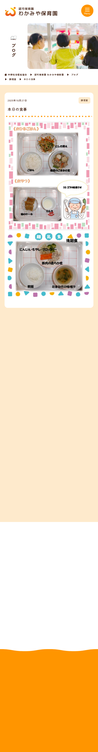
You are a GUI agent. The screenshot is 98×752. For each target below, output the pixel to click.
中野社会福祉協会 (17, 74)
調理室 (12, 79)
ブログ (74, 74)
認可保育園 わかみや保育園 (49, 74)
